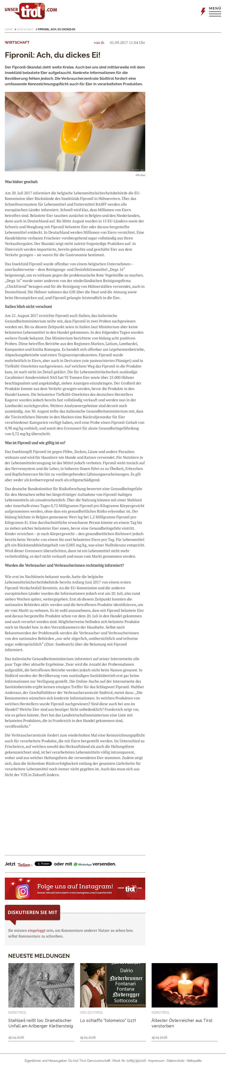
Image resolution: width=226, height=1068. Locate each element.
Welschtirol (91, 1013)
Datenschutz (176, 1060)
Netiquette (194, 1060)
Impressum (156, 1060)
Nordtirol (17, 1013)
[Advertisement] (75, 813)
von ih (99, 42)
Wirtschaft (25, 29)
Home (9, 29)
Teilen (24, 865)
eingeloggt (36, 930)
